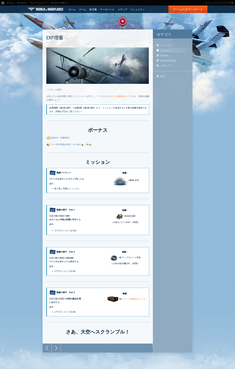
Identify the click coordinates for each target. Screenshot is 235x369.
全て (163, 76)
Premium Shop (168, 60)
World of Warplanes (45, 9)
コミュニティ (137, 9)
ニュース (165, 45)
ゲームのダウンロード (188, 9)
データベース (107, 9)
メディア (122, 9)
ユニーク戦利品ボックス (120, 96)
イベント (165, 50)
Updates (164, 55)
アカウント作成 (227, 3)
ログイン (209, 3)
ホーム (72, 9)
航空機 (93, 9)
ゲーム (82, 9)
